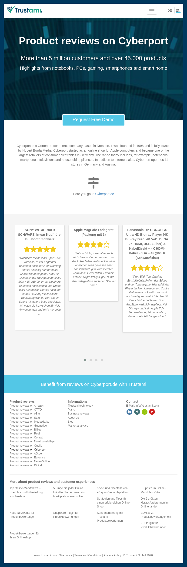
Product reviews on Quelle (26, 445)
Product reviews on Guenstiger (29, 425)
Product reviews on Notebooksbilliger (32, 441)
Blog (70, 421)
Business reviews (79, 413)
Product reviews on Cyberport (28, 449)
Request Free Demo (93, 119)
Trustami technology (80, 405)
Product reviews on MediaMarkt (29, 421)
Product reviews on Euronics (27, 457)
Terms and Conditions (87, 555)
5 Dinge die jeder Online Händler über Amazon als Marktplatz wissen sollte (69, 492)
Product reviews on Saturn (26, 417)
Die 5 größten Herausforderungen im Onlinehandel (154, 502)
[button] (85, 360)
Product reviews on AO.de (26, 453)
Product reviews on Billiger (26, 429)
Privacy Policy (112, 555)
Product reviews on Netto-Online (30, 461)
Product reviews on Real (25, 433)
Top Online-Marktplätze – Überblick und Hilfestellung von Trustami (26, 492)
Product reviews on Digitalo (26, 465)
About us (73, 417)
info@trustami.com (147, 405)
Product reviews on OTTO (26, 409)
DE (169, 10)
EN (178, 10)
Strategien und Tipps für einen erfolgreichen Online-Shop (113, 502)
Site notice (65, 555)
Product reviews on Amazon (27, 405)
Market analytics (78, 425)
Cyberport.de (104, 194)
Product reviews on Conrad (26, 437)
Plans (71, 409)
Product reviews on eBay (25, 413)
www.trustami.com (45, 555)
